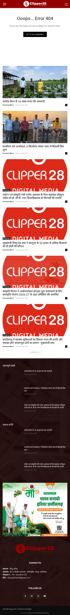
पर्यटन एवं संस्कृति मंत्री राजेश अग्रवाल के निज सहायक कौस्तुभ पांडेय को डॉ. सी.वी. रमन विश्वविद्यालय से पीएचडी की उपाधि (33, 196)
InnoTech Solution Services (39, 613)
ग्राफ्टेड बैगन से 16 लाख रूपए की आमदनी (24, 101)
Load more (35, 352)
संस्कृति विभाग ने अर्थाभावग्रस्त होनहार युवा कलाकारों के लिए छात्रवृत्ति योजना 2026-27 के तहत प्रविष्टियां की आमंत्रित (32, 293)
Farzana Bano (8, 105)
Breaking (6, 97)
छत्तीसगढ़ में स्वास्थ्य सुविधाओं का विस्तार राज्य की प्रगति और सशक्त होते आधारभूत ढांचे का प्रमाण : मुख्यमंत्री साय (33, 341)
